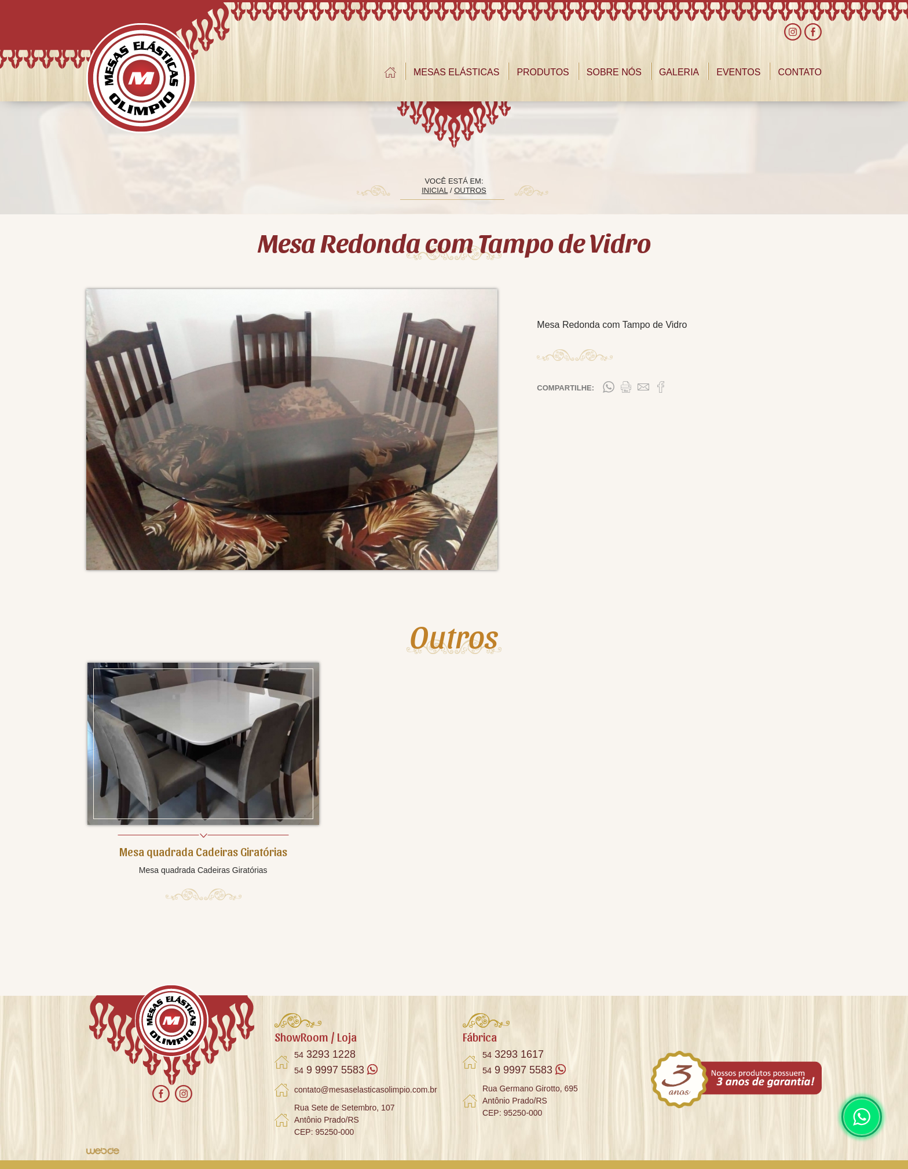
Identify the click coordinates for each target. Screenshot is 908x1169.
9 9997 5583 (336, 1070)
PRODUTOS (543, 72)
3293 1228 (325, 1054)
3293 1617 (513, 1054)
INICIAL (435, 190)
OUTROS (470, 190)
